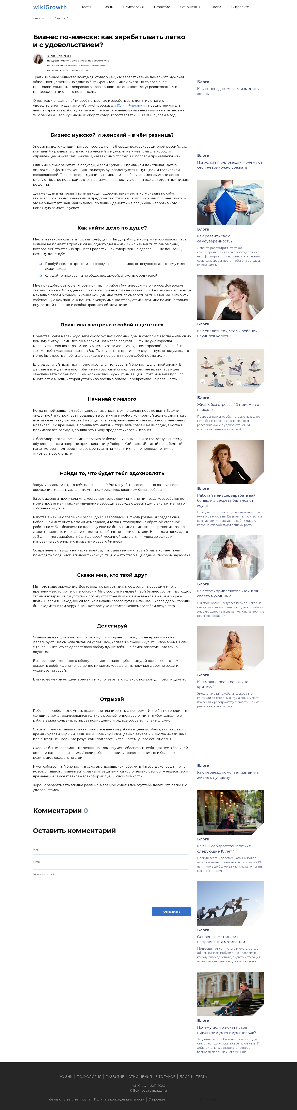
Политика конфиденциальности (119, 1099)
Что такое (165, 1077)
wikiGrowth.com (43, 18)
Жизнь (66, 1077)
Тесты (202, 1077)
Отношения (140, 1077)
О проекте (156, 1099)
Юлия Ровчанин (131, 105)
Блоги (61, 18)
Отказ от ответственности (69, 1099)
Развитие (115, 1077)
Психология (89, 1077)
